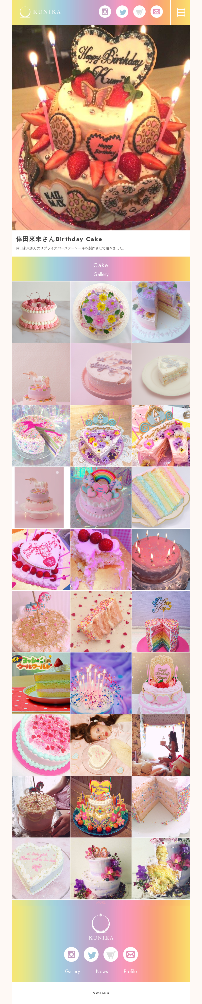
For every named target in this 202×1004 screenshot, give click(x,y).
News (102, 971)
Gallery (72, 971)
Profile (130, 971)
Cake (101, 265)
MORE (101, 902)
